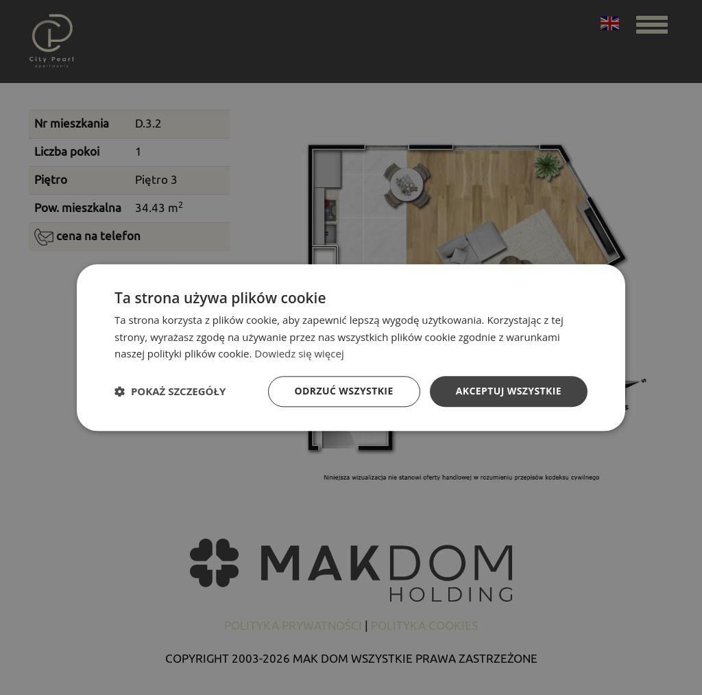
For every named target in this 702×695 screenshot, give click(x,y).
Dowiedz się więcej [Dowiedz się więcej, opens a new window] (298, 354)
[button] (170, 391)
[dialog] (351, 347)
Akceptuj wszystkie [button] (508, 390)
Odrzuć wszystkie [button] (344, 390)
